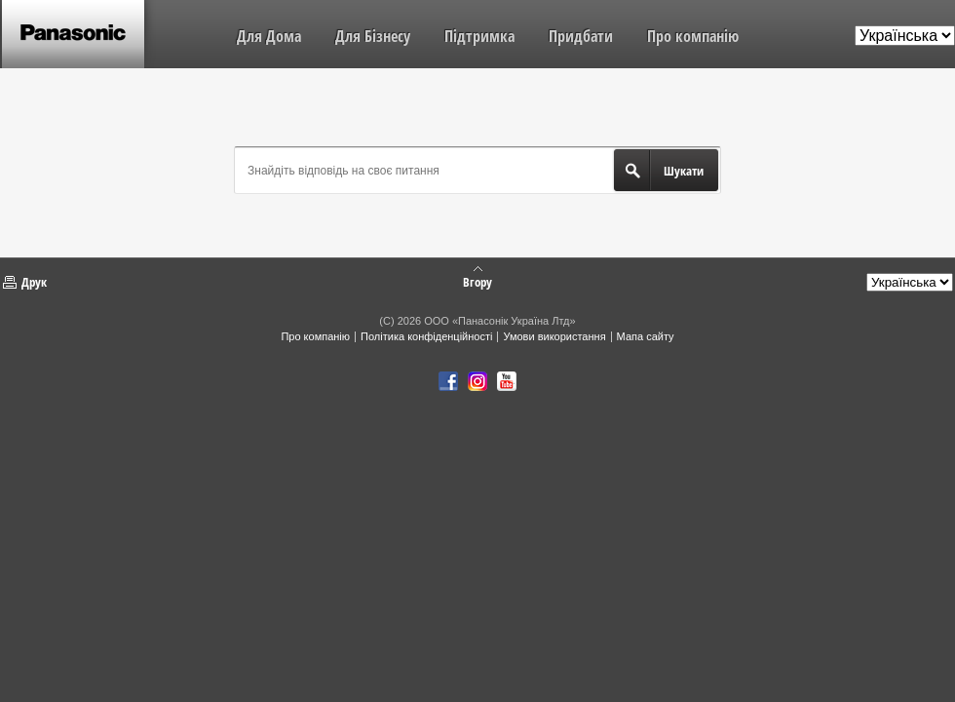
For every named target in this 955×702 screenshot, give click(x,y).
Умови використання (554, 336)
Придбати (581, 36)
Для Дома (269, 36)
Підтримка (479, 36)
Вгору (477, 281)
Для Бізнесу (372, 36)
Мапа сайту (645, 336)
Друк (34, 282)
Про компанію (693, 36)
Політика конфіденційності (426, 336)
